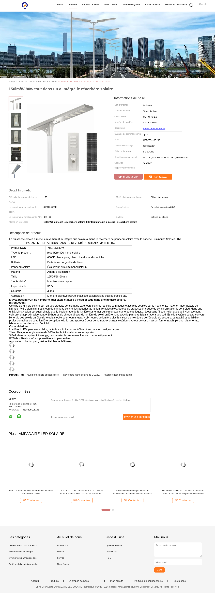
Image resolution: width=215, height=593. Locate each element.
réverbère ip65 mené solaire (118, 374)
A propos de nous (79, 581)
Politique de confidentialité (148, 581)
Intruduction (62, 545)
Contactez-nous (152, 4)
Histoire (60, 551)
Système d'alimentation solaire (23, 564)
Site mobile (179, 581)
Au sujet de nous (90, 4)
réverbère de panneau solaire (23, 558)
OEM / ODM (111, 551)
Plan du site (116, 581)
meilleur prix (128, 176)
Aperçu (35, 581)
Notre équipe (63, 564)
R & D (108, 558)
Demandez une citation (176, 4)
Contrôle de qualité (131, 4)
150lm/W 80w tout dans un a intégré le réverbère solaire (84, 81)
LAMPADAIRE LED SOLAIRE (23, 545)
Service (60, 558)
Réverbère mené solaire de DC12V (81, 374)
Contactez (158, 176)
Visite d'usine (110, 4)
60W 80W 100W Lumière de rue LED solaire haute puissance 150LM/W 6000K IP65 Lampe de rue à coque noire (82, 492)
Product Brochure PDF (154, 128)
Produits (73, 4)
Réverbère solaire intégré (21, 551)
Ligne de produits (114, 545)
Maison (60, 4)
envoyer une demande (136, 416)
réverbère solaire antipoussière (43, 374)
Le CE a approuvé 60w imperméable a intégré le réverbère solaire (31, 492)
